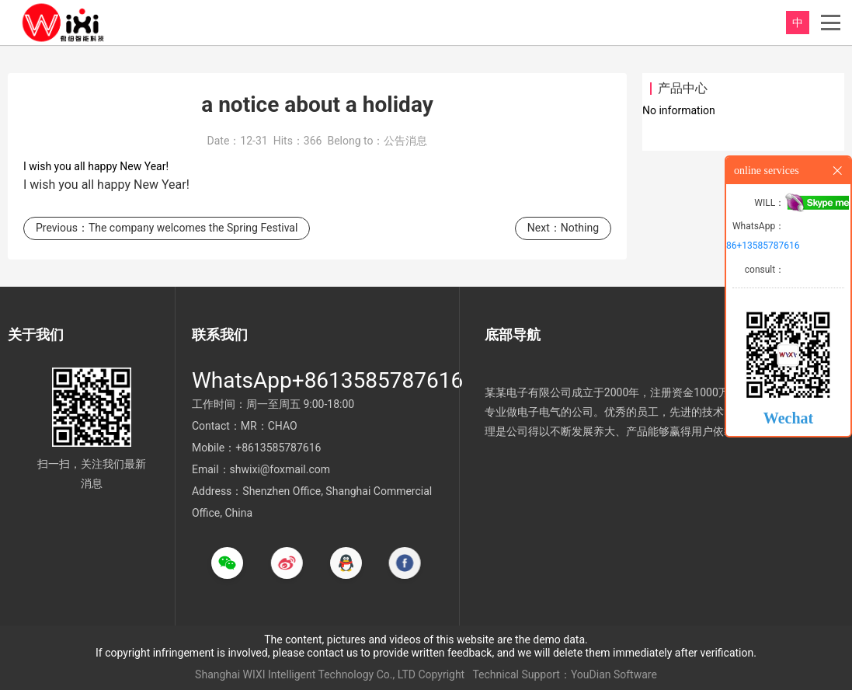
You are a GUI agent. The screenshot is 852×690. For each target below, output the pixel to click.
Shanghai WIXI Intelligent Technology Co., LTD (305, 674)
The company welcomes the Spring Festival (193, 232)
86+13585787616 (762, 245)
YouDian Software (614, 674)
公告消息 (405, 145)
